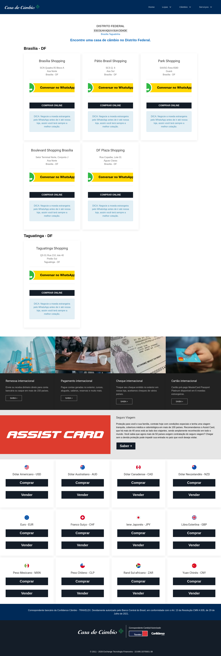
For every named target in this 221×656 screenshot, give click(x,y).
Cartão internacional (184, 381)
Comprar (27, 483)
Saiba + (13, 398)
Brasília (104, 34)
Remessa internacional (20, 381)
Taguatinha (114, 34)
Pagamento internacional (76, 381)
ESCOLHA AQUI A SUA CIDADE (110, 30)
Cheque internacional (129, 381)
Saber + (126, 446)
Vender (26, 495)
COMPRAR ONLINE (52, 105)
